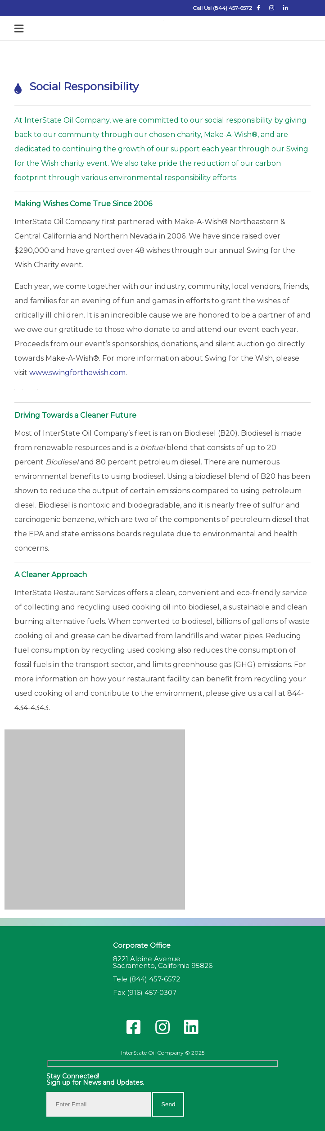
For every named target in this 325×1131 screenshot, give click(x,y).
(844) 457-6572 (154, 979)
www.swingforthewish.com (77, 372)
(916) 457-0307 (151, 992)
